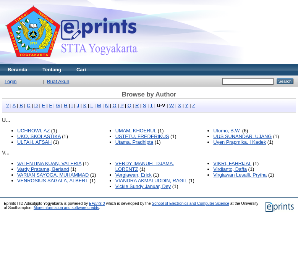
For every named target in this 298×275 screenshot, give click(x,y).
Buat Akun (58, 81)
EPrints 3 (97, 203)
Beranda (17, 69)
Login (10, 81)
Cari (81, 69)
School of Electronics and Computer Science (190, 203)
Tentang (51, 69)
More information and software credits (66, 208)
